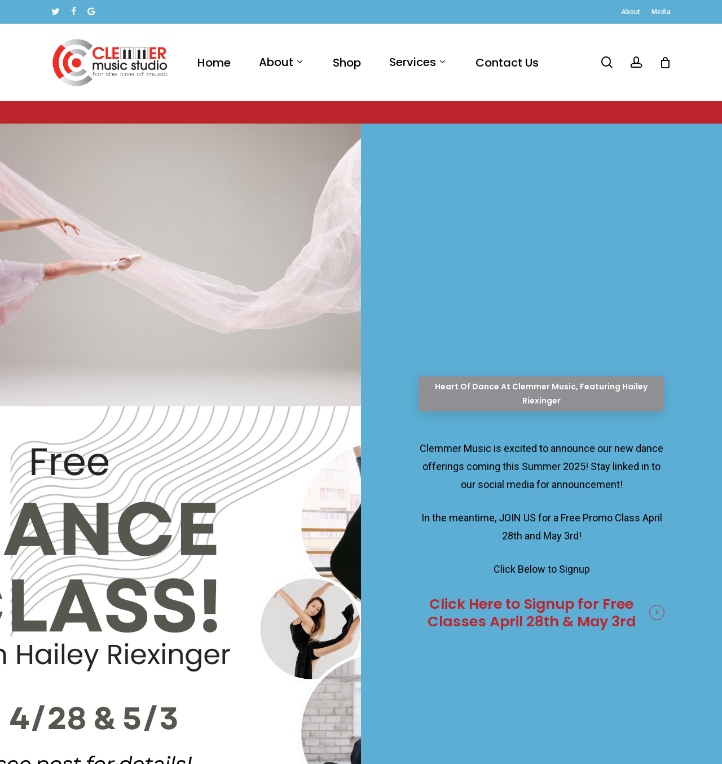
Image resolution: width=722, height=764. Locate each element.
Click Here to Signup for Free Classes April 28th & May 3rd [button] (532, 612)
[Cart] (665, 62)
